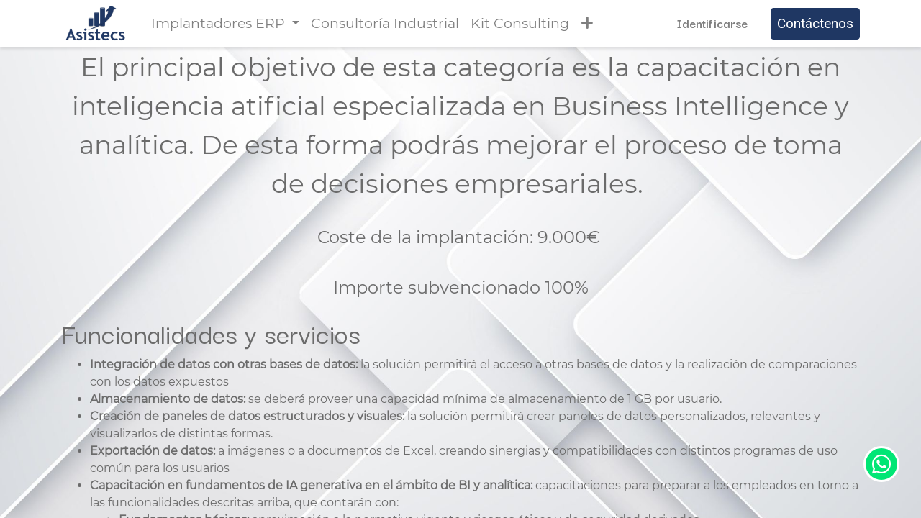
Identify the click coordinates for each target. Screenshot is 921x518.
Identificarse (712, 23)
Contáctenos (815, 23)
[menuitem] (385, 23)
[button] (587, 23)
